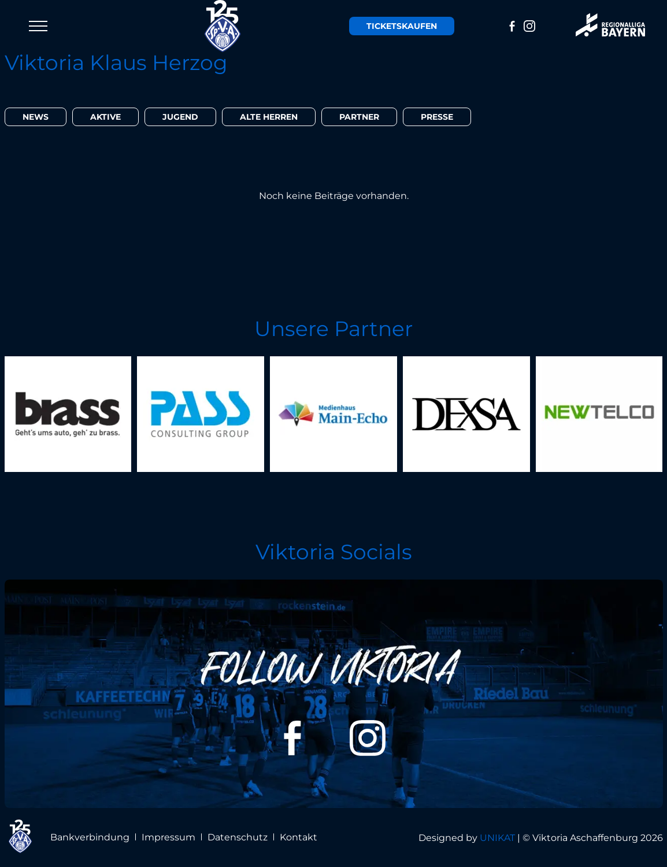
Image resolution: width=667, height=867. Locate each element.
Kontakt (298, 837)
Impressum (168, 837)
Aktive (105, 117)
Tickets (401, 26)
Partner (359, 117)
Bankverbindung (89, 837)
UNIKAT (497, 837)
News (36, 117)
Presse (437, 117)
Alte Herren (269, 117)
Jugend (180, 117)
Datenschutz (237, 837)
